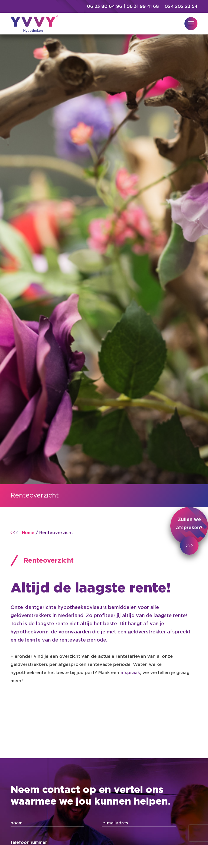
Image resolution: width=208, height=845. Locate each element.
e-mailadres (115, 823)
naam (16, 823)
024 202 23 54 (181, 6)
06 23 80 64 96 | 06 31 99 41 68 (123, 6)
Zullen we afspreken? (189, 531)
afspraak (130, 673)
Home (28, 533)
